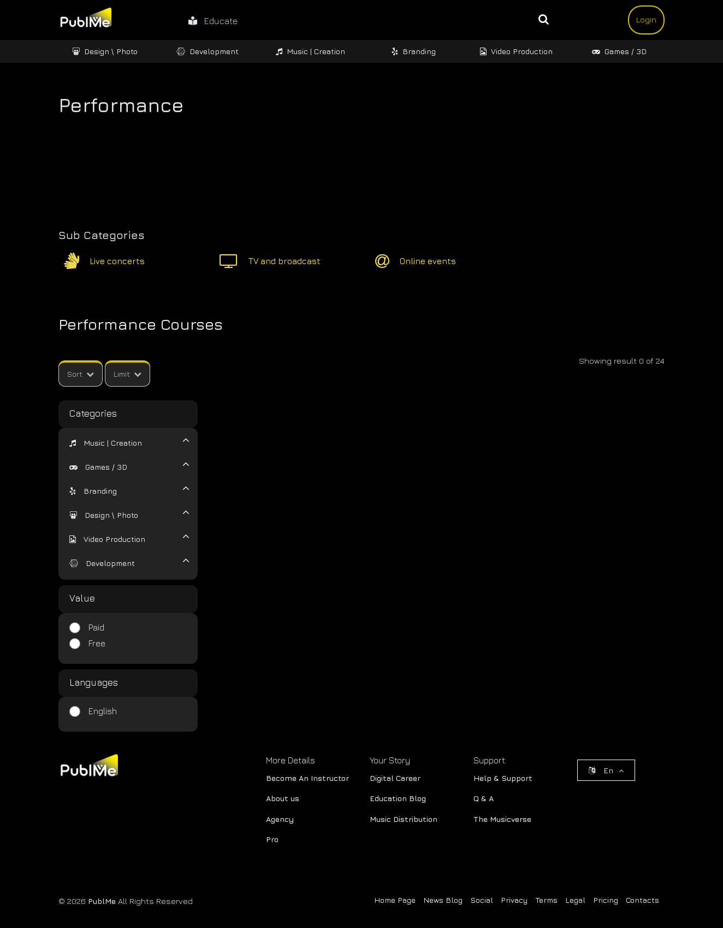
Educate (213, 21)
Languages (93, 682)
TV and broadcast (284, 261)
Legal (575, 899)
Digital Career (395, 778)
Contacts (642, 899)
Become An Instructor (307, 778)
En (606, 770)
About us (282, 798)
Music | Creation (310, 51)
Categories (93, 413)
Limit (127, 373)
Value (82, 598)
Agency (280, 819)
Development (207, 51)
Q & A (483, 798)
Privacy (514, 899)
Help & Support (502, 778)
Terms (546, 899)
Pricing (605, 899)
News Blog (443, 899)
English (102, 711)
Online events (428, 261)
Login (646, 19)
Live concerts (117, 261)
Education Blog (398, 798)
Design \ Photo (105, 51)
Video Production (516, 51)
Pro (272, 839)
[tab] (121, 441)
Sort (80, 373)
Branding (414, 51)
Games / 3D (619, 51)
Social (481, 899)
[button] (105, 442)
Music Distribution (403, 819)
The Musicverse (502, 819)
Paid (96, 627)
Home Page (395, 899)
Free (96, 643)
